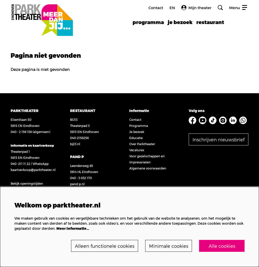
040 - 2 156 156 (21, 132)
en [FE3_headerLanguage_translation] (172, 8)
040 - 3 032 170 (81, 178)
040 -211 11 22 (20, 163)
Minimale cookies (168, 246)
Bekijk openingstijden (27, 183)
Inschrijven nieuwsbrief (218, 139)
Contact (155, 7)
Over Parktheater (142, 144)
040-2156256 (79, 138)
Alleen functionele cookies (104, 246)
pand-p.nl (77, 184)
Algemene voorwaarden (147, 168)
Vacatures (136, 150)
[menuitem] (148, 22)
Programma (138, 125)
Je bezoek (136, 132)
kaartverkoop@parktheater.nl (33, 169)
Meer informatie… (72, 228)
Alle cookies (222, 246)
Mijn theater (196, 7)
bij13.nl (75, 144)
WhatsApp (41, 163)
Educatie (136, 138)
